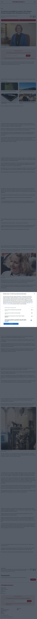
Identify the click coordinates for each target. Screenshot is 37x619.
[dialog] (18, 309)
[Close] (35, 294)
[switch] (31, 309)
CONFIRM (11, 323)
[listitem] (18, 307)
